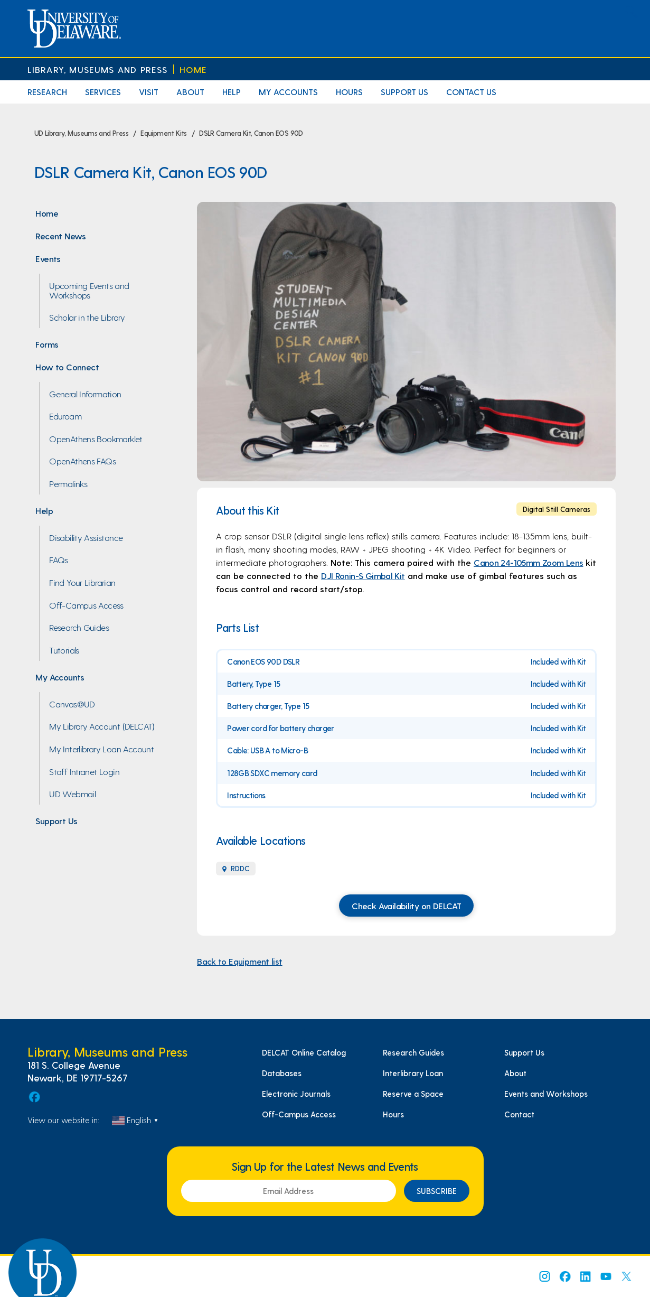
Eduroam (65, 415)
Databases (282, 1073)
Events (47, 258)
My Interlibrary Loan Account (101, 748)
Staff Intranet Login (84, 771)
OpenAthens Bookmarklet (96, 438)
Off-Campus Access (86, 605)
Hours (349, 92)
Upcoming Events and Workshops (89, 290)
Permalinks (68, 483)
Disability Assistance (86, 537)
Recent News (60, 235)
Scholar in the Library (87, 317)
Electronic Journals (296, 1093)
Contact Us (471, 92)
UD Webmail (72, 793)
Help (231, 92)
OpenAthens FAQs (82, 460)
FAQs (58, 559)
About (190, 92)
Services (103, 92)
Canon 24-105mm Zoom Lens (528, 562)
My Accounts (288, 92)
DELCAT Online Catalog (304, 1052)
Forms (46, 344)
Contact (519, 1114)
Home (194, 69)
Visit (148, 92)
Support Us (404, 92)
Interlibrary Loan (413, 1073)
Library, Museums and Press (97, 69)
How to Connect (66, 366)
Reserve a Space (413, 1093)
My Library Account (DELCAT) (102, 726)
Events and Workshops (546, 1093)
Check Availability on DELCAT (406, 905)
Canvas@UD (72, 703)
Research (47, 92)
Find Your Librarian (82, 582)
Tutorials (64, 650)
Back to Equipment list (239, 961)
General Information (85, 393)
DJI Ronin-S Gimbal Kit (363, 575)
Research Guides (79, 627)
